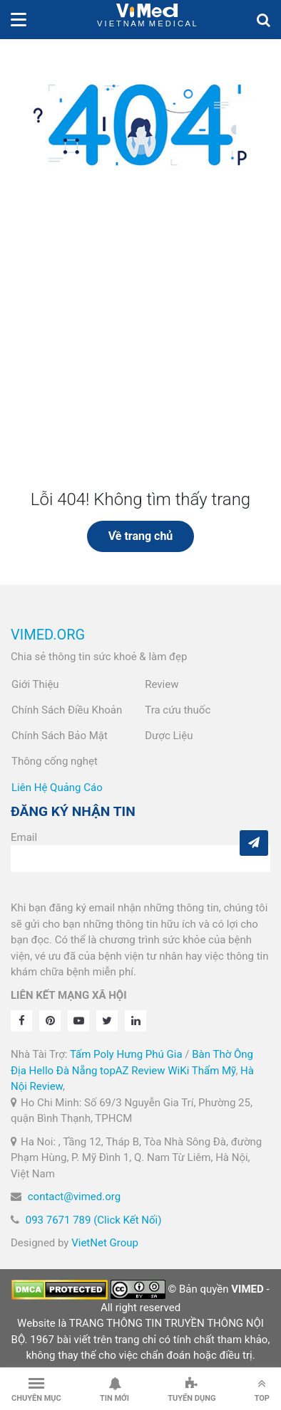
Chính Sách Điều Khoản (66, 710)
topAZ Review (132, 1070)
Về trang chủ (140, 536)
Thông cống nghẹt (54, 761)
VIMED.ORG (48, 634)
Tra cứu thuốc (177, 710)
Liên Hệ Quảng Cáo (57, 787)
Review (161, 684)
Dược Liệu (169, 735)
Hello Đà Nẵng (63, 1070)
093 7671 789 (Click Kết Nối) (94, 1220)
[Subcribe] (254, 843)
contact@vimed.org (74, 1196)
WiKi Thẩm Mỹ (201, 1070)
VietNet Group (104, 1242)
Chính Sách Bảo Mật (59, 735)
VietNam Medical (147, 20)
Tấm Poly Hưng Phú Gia (126, 1054)
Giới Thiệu (35, 684)
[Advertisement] (140, 350)
